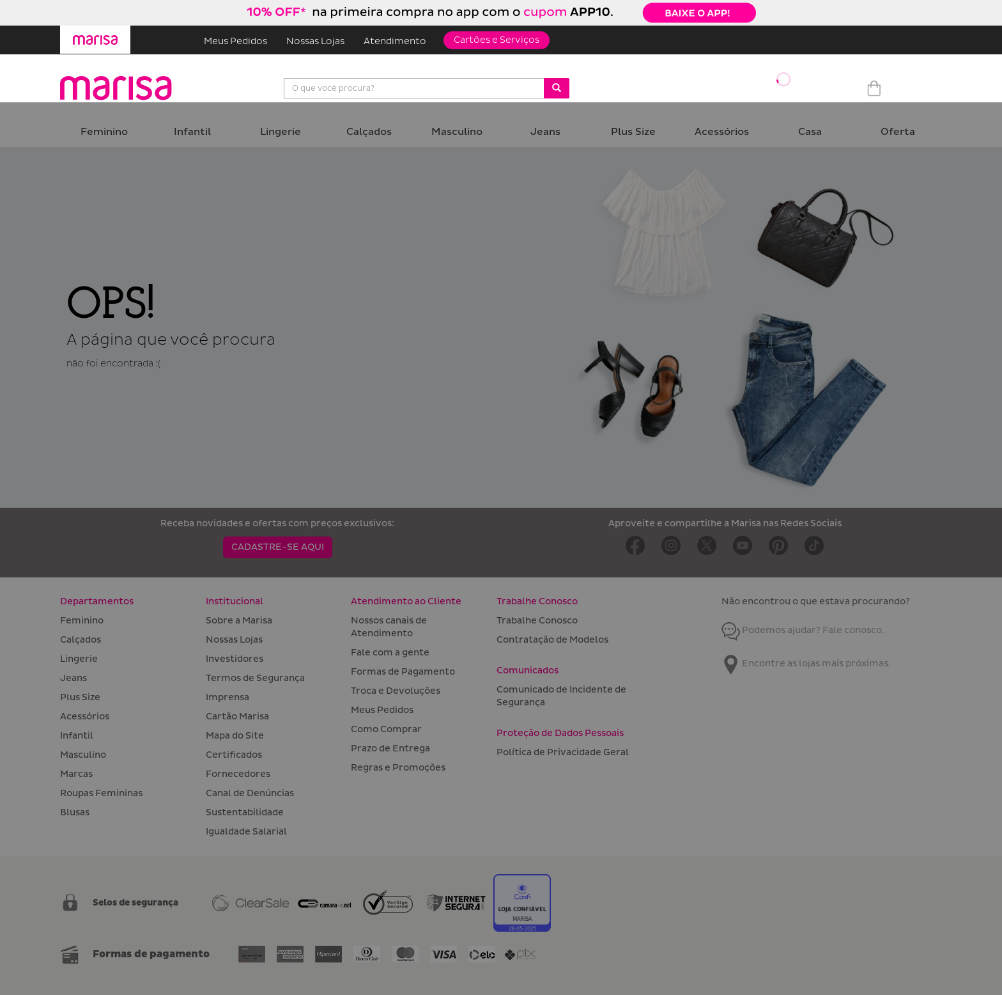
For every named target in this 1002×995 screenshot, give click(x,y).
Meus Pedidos (235, 41)
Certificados (234, 754)
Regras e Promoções (398, 767)
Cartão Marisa (237, 716)
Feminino (104, 132)
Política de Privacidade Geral (563, 752)
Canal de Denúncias (250, 793)
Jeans (545, 132)
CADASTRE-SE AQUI (277, 547)
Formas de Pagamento (403, 671)
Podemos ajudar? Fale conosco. (802, 630)
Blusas (74, 812)
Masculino (456, 132)
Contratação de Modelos (552, 639)
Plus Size (633, 132)
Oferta (898, 132)
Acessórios (722, 132)
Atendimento (395, 41)
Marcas (76, 774)
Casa (810, 132)
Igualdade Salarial (246, 831)
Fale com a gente (390, 652)
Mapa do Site (235, 735)
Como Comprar (386, 729)
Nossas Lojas (315, 41)
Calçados (369, 132)
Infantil (192, 132)
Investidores (234, 659)
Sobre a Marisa (239, 620)
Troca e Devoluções (395, 691)
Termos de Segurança (255, 678)
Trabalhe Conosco (537, 620)
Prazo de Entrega (390, 748)
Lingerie (280, 132)
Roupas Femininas (101, 793)
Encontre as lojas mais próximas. (806, 663)
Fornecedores (238, 774)
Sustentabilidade (245, 812)
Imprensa (227, 697)
